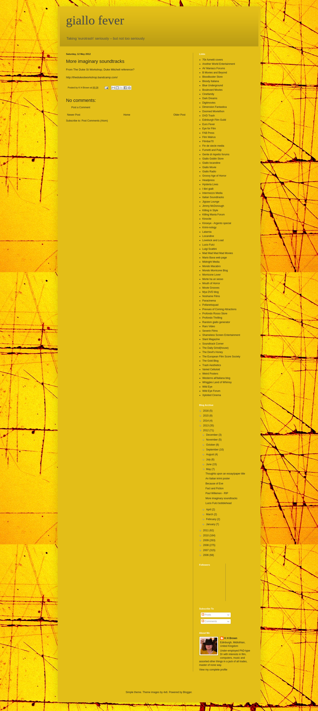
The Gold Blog (210, 360)
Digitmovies (209, 102)
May (209, 469)
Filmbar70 (208, 141)
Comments (209, 621)
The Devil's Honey (212, 352)
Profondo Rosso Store (214, 313)
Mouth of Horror (211, 283)
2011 (206, 530)
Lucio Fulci (208, 244)
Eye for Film (209, 128)
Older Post (179, 114)
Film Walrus (209, 137)
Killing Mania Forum (213, 214)
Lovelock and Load (213, 240)
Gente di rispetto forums (215, 154)
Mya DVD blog (210, 292)
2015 (206, 415)
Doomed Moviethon (213, 111)
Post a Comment (80, 107)
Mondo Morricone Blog (215, 270)
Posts (206, 614)
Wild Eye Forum (211, 390)
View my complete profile (213, 669)
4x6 (165, 692)
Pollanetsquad (210, 304)
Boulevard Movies (212, 89)
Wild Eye (207, 386)
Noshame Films (211, 296)
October (211, 444)
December (212, 434)
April (209, 509)
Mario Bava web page (214, 257)
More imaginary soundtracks (221, 498)
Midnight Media (211, 261)
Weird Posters (210, 373)
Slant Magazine (211, 339)
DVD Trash (208, 115)
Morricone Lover (211, 274)
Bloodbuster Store (212, 76)
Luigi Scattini (209, 248)
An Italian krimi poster (217, 478)
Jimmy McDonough (213, 205)
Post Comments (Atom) (95, 120)
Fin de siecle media (213, 145)
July (208, 459)
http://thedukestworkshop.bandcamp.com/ (92, 77)
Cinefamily (208, 94)
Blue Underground (212, 85)
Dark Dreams (209, 98)
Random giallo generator (216, 322)
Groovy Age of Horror (214, 175)
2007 (206, 550)
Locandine (208, 236)
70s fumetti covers (212, 59)
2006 (206, 555)
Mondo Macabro (211, 266)
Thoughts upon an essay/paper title (225, 473)
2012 (206, 430)
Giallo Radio (209, 171)
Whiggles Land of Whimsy (217, 382)
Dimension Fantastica (214, 106)
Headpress (208, 180)
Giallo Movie (209, 167)
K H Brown (230, 638)
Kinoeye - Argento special (216, 223)
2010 (206, 535)
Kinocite (207, 218)
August (210, 454)
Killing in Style (210, 210)
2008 (206, 545)
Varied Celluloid (211, 369)
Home (126, 114)
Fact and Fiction (214, 488)
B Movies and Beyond (214, 72)
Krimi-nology (209, 227)
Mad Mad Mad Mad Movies (217, 253)
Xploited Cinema (211, 395)
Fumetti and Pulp (212, 150)
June (209, 464)
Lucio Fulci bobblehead (218, 503)
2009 (206, 540)
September (212, 449)
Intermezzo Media (212, 193)
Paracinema (209, 300)
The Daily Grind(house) (215, 347)
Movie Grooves (211, 287)
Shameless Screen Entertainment (221, 335)
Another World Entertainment (218, 63)
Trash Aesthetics (211, 365)
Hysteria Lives (210, 184)
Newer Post (73, 114)
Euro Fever (208, 124)
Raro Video (208, 326)
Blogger (187, 692)
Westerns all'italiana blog (216, 378)
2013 (206, 425)
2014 (206, 420)
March (210, 514)
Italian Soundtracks (213, 197)
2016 (206, 410)
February (211, 519)
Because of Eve (214, 483)
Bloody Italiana (210, 81)
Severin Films (210, 330)
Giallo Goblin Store (213, 158)
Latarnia (207, 231)
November (212, 439)
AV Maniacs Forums (213, 68)
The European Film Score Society (221, 356)
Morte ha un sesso (212, 279)
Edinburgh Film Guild (214, 119)
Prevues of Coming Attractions (219, 309)
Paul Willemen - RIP (216, 493)
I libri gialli (208, 188)
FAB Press (208, 132)
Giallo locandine (211, 162)
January (211, 524)
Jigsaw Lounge (210, 201)
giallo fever (95, 20)
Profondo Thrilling (212, 317)
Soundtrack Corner (213, 343)
